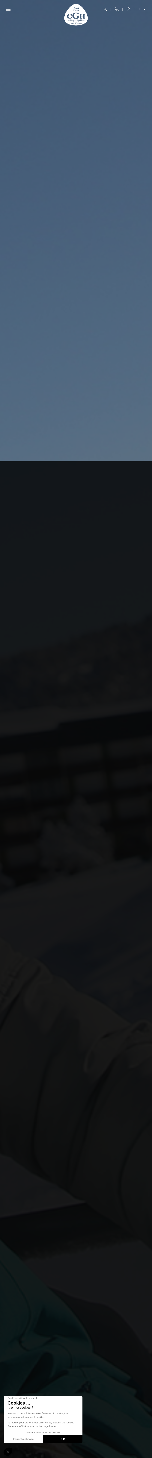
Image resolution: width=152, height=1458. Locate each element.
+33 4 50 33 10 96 (117, 9)
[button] (7, 1451)
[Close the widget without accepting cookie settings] (22, 1398)
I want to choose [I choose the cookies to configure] (23, 1439)
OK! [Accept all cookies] (63, 1439)
